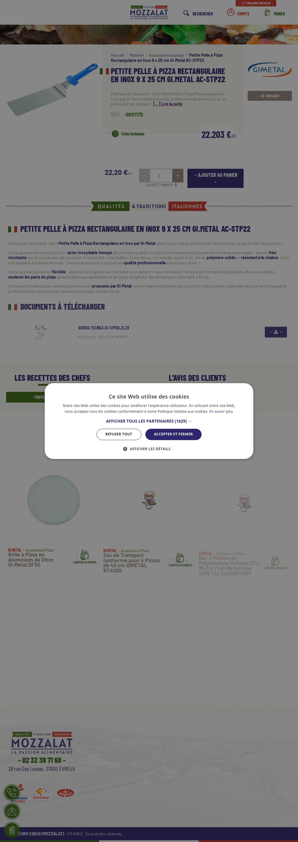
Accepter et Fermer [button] (173, 434)
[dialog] (149, 421)
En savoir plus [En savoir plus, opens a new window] (221, 411)
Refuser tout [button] (118, 434)
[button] (149, 421)
